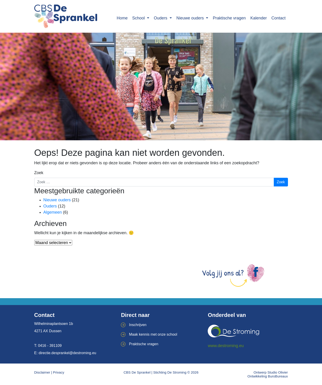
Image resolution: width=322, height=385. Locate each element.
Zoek (38, 172)
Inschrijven (137, 325)
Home (122, 18)
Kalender (258, 18)
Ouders (161, 18)
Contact (278, 18)
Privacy (58, 372)
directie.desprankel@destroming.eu (67, 353)
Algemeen (52, 212)
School (139, 18)
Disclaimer (42, 372)
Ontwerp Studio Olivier (270, 372)
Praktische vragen (229, 18)
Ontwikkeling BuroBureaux (267, 376)
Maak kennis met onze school (153, 334)
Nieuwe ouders (190, 18)
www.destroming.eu (226, 345)
